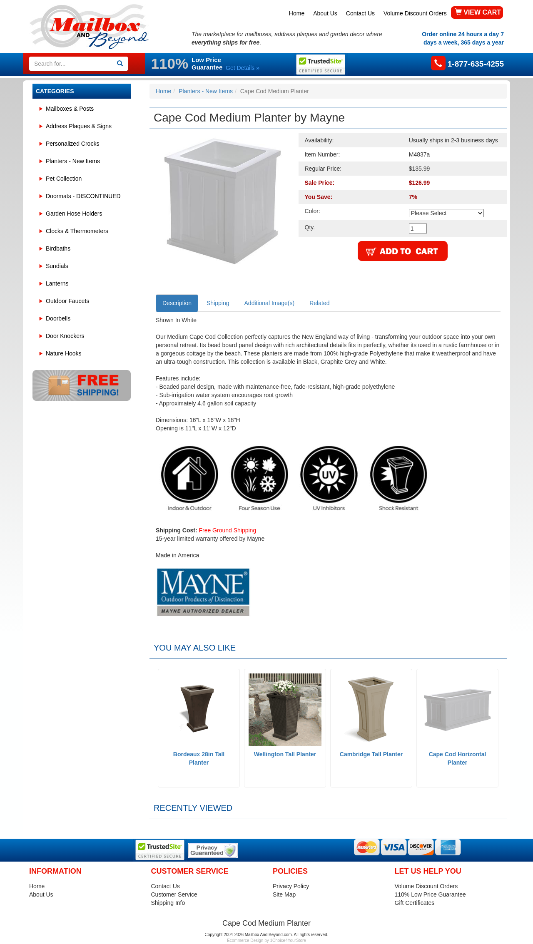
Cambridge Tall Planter (371, 754)
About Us (325, 13)
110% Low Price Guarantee (430, 894)
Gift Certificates (415, 902)
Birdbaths (58, 248)
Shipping (218, 303)
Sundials (57, 266)
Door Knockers (65, 336)
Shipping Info (168, 902)
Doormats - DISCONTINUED (83, 196)
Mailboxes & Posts (70, 108)
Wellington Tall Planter (285, 754)
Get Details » (242, 68)
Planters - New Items (73, 161)
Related (319, 303)
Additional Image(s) (269, 303)
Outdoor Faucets (67, 301)
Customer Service (174, 894)
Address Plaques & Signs (79, 126)
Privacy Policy (291, 886)
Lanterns (57, 283)
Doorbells (58, 318)
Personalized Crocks (72, 143)
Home (296, 13)
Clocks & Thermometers (77, 231)
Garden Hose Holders (74, 213)
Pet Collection (64, 178)
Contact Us (360, 13)
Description (177, 303)
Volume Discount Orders (415, 13)
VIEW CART (478, 12)
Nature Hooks (64, 353)
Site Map (284, 894)
